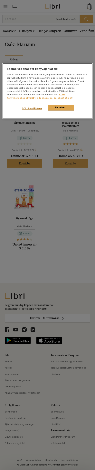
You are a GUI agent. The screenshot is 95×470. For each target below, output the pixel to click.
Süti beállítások (32, 108)
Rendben (60, 107)
